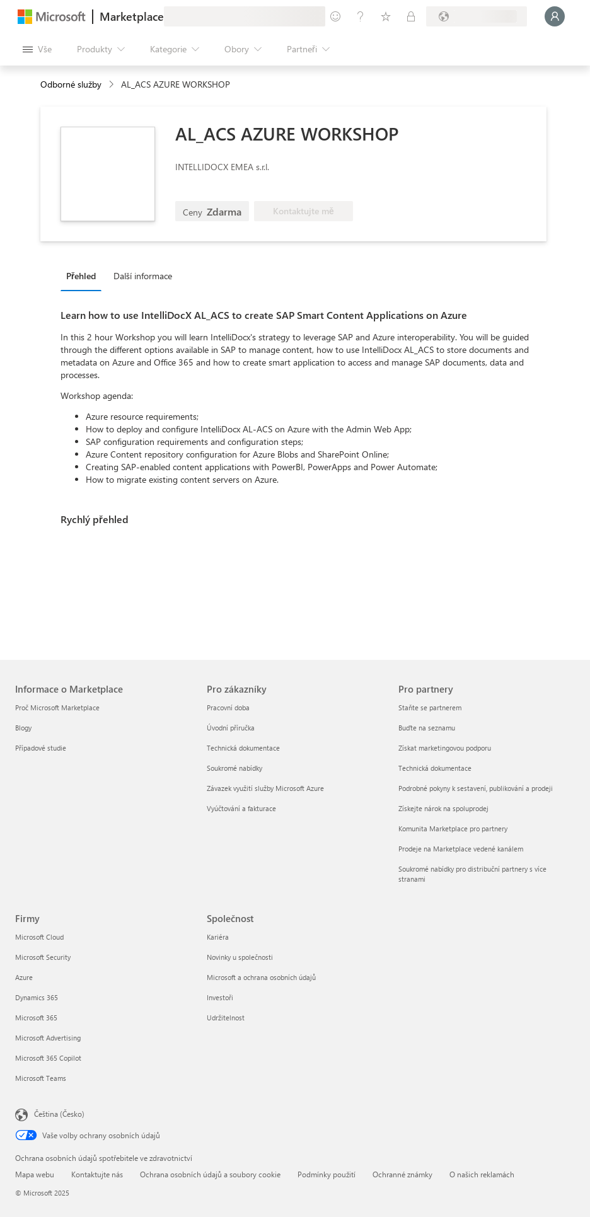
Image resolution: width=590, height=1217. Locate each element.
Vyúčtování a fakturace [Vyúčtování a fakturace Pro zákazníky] (241, 808)
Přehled (81, 276)
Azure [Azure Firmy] (24, 977)
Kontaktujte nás (97, 1174)
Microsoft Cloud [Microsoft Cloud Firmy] (39, 937)
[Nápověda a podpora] (360, 16)
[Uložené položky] (386, 16)
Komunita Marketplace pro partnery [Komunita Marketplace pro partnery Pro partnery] (452, 828)
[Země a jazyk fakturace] (476, 16)
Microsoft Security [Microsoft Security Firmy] (43, 957)
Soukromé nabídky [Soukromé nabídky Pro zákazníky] (234, 768)
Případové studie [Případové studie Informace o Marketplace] (40, 748)
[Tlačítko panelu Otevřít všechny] (37, 49)
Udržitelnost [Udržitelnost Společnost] (226, 1017)
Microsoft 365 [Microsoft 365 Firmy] (36, 1017)
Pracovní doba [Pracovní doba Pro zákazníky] (228, 707)
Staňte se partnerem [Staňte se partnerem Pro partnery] (429, 707)
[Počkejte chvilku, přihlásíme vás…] (554, 16)
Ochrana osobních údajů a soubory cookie (210, 1174)
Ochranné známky (402, 1174)
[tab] (84, 275)
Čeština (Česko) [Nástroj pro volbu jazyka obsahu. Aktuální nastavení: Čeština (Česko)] (59, 1114)
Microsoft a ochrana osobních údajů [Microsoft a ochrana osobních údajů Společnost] (261, 977)
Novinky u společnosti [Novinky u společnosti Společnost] (240, 957)
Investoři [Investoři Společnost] (220, 997)
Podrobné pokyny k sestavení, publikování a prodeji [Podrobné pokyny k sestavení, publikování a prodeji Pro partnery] (475, 788)
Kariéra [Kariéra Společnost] (218, 937)
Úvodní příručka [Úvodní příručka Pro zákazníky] (231, 727)
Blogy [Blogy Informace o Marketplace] (23, 727)
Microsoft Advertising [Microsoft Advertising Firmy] (48, 1037)
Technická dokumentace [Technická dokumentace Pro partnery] (434, 768)
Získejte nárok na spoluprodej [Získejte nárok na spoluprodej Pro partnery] (443, 808)
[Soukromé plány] (411, 16)
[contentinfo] (112, 84)
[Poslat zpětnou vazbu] (335, 16)
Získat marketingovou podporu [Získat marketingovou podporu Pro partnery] (444, 748)
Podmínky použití (327, 1174)
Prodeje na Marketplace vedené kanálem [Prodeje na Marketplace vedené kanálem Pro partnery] (460, 848)
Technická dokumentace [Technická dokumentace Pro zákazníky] (243, 748)
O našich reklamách (481, 1174)
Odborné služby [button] (70, 84)
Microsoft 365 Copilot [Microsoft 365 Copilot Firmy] (48, 1058)
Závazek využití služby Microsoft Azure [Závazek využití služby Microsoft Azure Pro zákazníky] (265, 788)
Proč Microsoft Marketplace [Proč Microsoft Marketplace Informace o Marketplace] (57, 707)
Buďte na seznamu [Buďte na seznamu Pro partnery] (426, 727)
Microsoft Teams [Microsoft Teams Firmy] (40, 1078)
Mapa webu (34, 1174)
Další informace (142, 276)
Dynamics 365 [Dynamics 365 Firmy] (36, 997)
